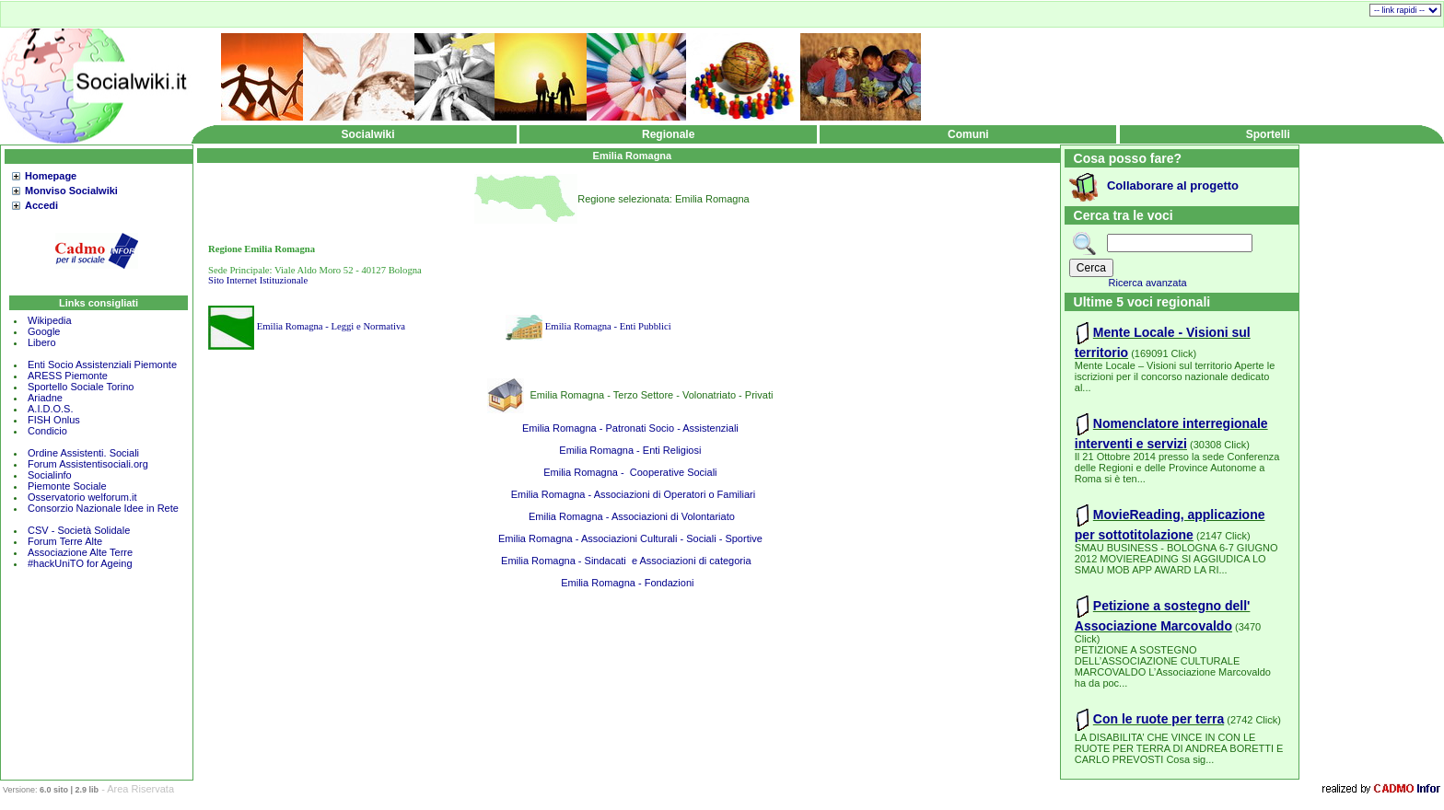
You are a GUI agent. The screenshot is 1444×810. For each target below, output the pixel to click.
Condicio (47, 430)
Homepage (50, 175)
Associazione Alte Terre (80, 552)
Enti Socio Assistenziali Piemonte (102, 364)
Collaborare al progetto (1173, 185)
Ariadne (45, 397)
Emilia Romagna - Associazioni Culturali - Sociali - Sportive (630, 538)
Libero (42, 342)
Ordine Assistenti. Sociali (83, 452)
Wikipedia (50, 320)
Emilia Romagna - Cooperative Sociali (629, 472)
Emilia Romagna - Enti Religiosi (630, 450)
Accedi (41, 205)
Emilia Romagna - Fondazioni (630, 582)
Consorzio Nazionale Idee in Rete (103, 508)
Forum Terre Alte (66, 541)
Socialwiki (368, 134)
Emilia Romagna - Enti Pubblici (608, 326)
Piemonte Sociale (67, 486)
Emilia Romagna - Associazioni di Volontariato (630, 516)
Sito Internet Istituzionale (258, 280)
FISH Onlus (54, 419)
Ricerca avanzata (1148, 282)
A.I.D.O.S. (51, 408)
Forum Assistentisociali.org (88, 463)
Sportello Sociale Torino (81, 386)
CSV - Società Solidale (79, 530)
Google (44, 331)
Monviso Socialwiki (71, 190)
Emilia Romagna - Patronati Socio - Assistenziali (630, 428)
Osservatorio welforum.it (82, 497)
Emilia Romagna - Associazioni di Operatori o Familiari (630, 494)
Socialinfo (50, 474)
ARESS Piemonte (68, 375)
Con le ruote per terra (1158, 719)
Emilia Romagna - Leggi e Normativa (331, 326)
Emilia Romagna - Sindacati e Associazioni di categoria (630, 560)
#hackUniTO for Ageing (80, 563)
